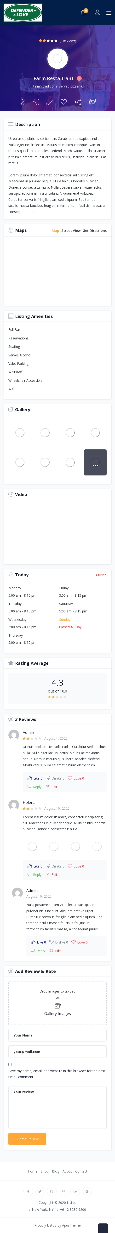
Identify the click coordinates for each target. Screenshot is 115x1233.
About (67, 1171)
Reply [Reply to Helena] (34, 874)
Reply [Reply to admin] (34, 787)
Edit (51, 787)
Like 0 (35, 778)
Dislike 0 (55, 778)
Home (32, 1171)
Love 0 (76, 778)
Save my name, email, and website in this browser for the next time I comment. (56, 1074)
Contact (81, 1171)
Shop (45, 1171)
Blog (55, 1171)
